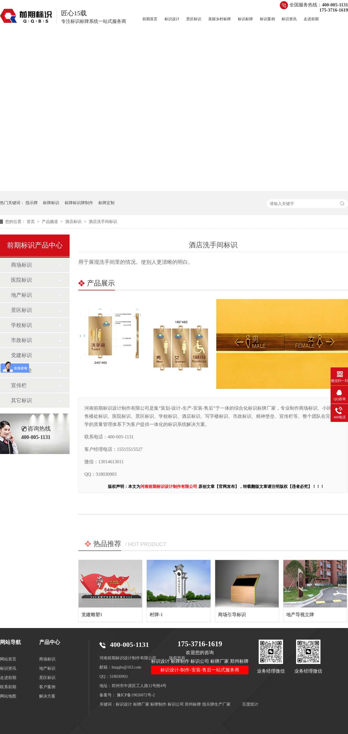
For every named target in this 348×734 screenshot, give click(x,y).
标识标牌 (245, 19)
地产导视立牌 (300, 614)
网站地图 (8, 696)
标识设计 (172, 19)
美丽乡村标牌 (219, 19)
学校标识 (21, 325)
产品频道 (50, 221)
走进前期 (311, 19)
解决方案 (47, 696)
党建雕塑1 (91, 614)
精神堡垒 (21, 370)
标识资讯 (289, 19)
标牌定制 (106, 203)
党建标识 (21, 355)
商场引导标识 (232, 614)
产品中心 (49, 642)
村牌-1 (156, 614)
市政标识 (21, 340)
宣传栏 (19, 385)
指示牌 (32, 203)
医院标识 (21, 280)
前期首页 (149, 19)
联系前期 (8, 687)
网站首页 (8, 659)
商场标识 (21, 265)
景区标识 (193, 19)
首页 (31, 221)
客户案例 (47, 687)
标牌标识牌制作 (79, 203)
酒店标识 (74, 221)
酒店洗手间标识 (103, 221)
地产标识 (21, 295)
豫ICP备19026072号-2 (136, 695)
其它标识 (21, 400)
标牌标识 (51, 203)
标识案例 (267, 19)
